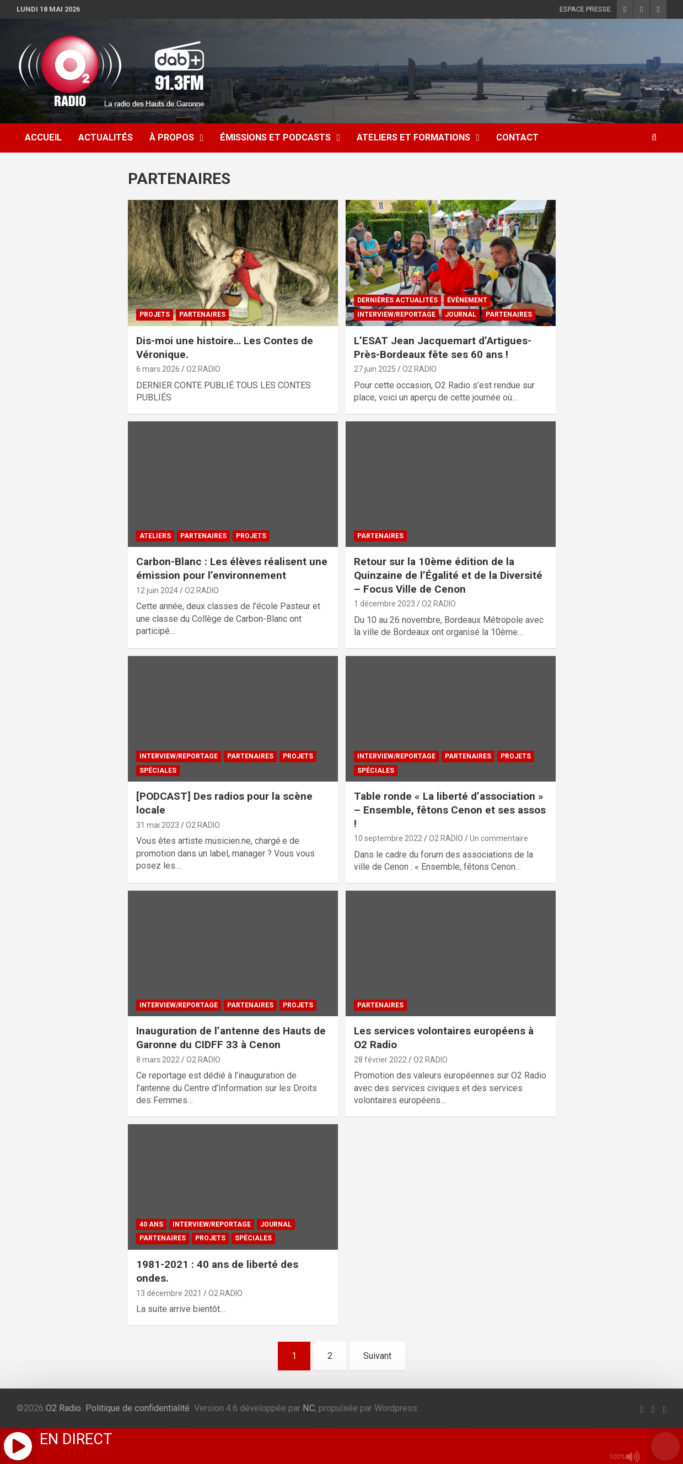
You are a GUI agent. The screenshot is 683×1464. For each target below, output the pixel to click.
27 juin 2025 (375, 369)
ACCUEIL (43, 137)
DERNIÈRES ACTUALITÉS (397, 300)
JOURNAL (460, 314)
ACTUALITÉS (105, 137)
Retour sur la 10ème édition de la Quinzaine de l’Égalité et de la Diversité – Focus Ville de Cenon (448, 575)
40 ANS (151, 1224)
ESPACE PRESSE (585, 9)
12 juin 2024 (157, 590)
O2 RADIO (203, 369)
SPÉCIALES (157, 770)
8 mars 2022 (158, 1059)
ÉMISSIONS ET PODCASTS (275, 137)
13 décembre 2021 (169, 1293)
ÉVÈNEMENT (467, 300)
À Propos (171, 137)
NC (309, 1408)
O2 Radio (63, 1408)
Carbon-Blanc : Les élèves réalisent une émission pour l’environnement (231, 568)
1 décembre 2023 (384, 603)
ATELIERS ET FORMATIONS (413, 137)
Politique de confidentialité (137, 1408)
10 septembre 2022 (388, 838)
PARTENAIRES (202, 314)
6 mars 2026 (158, 369)
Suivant (377, 1356)
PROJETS (154, 314)
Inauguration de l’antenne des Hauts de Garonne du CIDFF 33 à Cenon (231, 1037)
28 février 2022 (380, 1059)
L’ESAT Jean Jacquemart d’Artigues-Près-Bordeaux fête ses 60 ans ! (442, 347)
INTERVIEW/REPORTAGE (396, 314)
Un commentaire (499, 838)
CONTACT (517, 137)
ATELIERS (155, 536)
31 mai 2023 (157, 825)
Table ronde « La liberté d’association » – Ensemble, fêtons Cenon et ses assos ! (450, 809)
